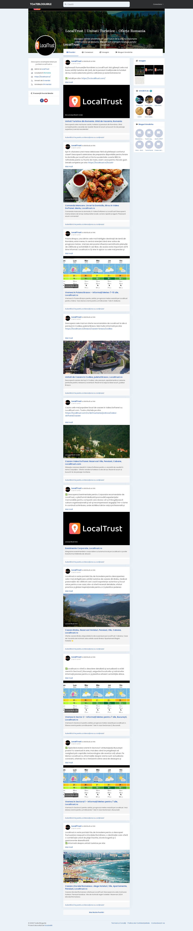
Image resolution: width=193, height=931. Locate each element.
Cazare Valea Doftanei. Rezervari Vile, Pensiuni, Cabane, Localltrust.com (93, 462)
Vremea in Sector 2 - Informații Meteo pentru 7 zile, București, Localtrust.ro (96, 718)
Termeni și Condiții (118, 923)
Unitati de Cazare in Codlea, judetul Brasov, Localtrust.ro (93, 377)
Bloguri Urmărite (123, 52)
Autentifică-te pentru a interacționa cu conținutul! (84, 137)
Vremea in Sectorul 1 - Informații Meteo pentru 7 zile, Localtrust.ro (91, 803)
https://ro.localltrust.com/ (93, 78)
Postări (70, 52)
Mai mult (69, 82)
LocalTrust (71, 44)
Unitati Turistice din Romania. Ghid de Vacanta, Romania (93, 121)
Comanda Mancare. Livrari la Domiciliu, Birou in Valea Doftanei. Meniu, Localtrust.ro (92, 207)
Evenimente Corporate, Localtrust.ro (83, 548)
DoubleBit (48, 925)
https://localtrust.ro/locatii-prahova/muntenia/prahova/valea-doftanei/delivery (89, 164)
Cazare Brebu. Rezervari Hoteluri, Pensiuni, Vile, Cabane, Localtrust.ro (93, 631)
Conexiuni (87, 52)
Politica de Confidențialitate (139, 923)
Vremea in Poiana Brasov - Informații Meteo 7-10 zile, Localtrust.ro (92, 294)
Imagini (104, 52)
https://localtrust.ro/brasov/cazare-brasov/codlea (88, 328)
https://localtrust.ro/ (42, 77)
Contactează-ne (158, 923)
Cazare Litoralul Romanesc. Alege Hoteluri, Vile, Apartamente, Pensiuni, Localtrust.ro (96, 887)
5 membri (46, 80)
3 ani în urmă (75, 744)
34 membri (47, 84)
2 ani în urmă (75, 64)
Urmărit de (144, 91)
